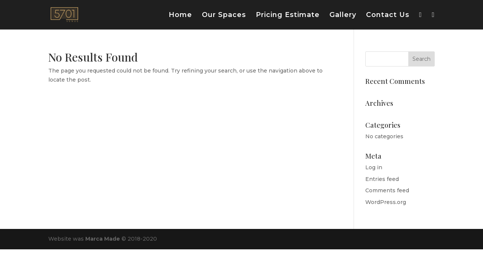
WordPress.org (385, 202)
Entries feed (382, 179)
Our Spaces (224, 15)
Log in (373, 167)
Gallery (342, 15)
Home (180, 15)
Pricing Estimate (288, 15)
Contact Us (387, 15)
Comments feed (387, 190)
